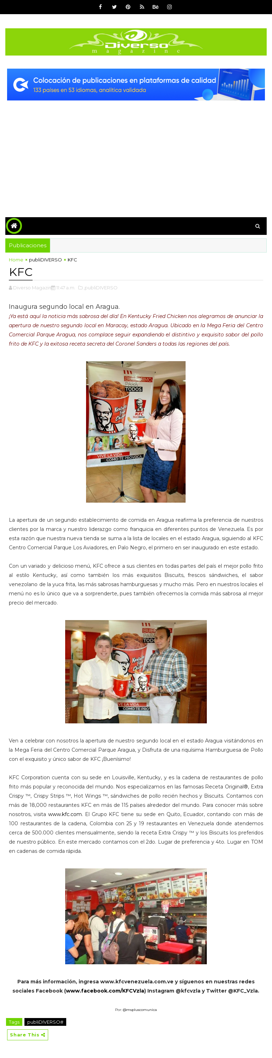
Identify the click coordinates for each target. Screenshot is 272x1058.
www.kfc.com (65, 814)
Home (16, 259)
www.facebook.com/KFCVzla (105, 991)
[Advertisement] (135, 153)
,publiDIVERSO (101, 287)
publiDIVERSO (45, 259)
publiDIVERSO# (45, 1022)
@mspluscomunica (140, 1009)
